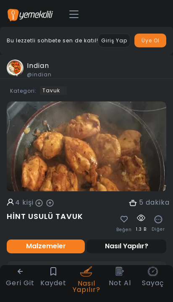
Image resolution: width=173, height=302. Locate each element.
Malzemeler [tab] (46, 246)
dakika (158, 202)
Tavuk (51, 90)
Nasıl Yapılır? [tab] (126, 246)
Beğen (124, 230)
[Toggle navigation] (74, 14)
